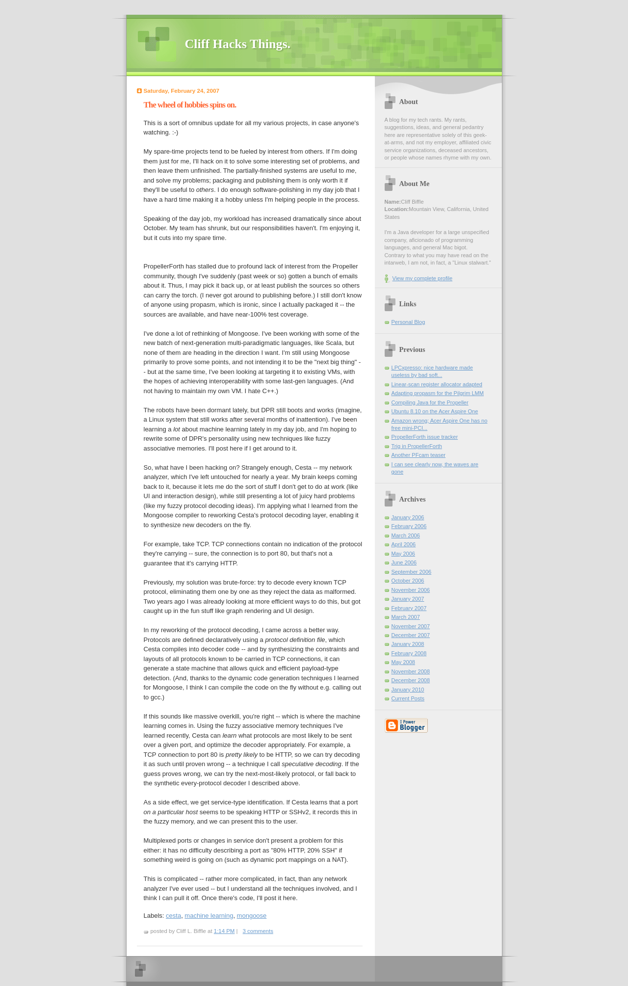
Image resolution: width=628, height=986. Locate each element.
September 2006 (412, 572)
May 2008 (404, 662)
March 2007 (406, 617)
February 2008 (409, 653)
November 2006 (411, 590)
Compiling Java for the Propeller (430, 402)
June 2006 (404, 562)
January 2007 (408, 599)
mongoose (252, 915)
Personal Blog (408, 322)
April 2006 (404, 544)
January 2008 (408, 644)
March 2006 (406, 535)
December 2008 (411, 680)
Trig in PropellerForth (417, 446)
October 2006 (408, 581)
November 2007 (411, 626)
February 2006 (409, 526)
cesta (173, 915)
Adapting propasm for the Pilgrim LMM (438, 393)
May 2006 (404, 554)
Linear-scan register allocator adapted (437, 384)
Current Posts (408, 698)
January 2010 (408, 690)
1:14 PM (224, 931)
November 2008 (411, 671)
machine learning (208, 915)
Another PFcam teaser (419, 455)
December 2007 (411, 635)
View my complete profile (422, 278)
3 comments (258, 931)
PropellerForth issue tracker (425, 437)
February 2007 (409, 608)
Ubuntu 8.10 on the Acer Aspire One (435, 411)
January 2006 (408, 517)
